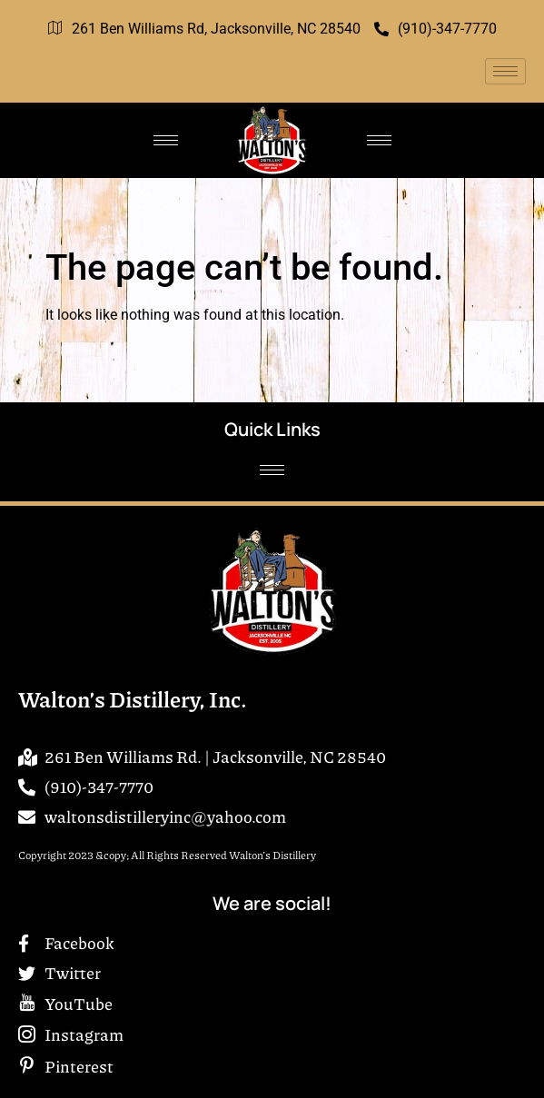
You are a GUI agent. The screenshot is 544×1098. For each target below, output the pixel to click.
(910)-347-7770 (435, 28)
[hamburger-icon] (505, 71)
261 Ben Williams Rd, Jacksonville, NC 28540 (204, 29)
